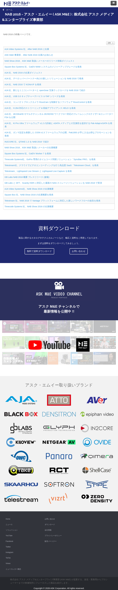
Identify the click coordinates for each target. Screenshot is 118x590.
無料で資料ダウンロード (39, 251)
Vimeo (8, 563)
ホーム (9, 10)
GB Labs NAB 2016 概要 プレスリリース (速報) (27, 177)
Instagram (9, 552)
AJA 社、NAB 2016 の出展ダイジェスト (23, 73)
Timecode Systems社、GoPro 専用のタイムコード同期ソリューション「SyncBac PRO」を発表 (50, 159)
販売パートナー (51, 541)
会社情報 (48, 530)
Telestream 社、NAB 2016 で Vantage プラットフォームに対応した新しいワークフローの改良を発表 (52, 201)
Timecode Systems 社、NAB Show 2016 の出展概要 (29, 206)
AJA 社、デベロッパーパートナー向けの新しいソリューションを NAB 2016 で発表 (44, 78)
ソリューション (12, 530)
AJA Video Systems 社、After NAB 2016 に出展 (27, 49)
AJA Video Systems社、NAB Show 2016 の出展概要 (29, 189)
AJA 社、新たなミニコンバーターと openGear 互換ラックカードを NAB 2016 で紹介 (45, 90)
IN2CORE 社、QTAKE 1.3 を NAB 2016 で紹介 (27, 142)
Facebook (9, 541)
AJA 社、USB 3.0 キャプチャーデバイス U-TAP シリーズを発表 (35, 96)
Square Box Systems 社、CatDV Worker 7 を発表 (28, 153)
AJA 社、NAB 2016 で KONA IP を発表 (23, 84)
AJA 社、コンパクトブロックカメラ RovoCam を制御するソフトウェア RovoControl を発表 (48, 102)
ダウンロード (50, 525)
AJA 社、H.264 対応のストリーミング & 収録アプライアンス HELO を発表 (40, 108)
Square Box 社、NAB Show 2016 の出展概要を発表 (29, 195)
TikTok (8, 558)
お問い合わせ (78, 251)
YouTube (9, 536)
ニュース (9, 525)
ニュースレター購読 (13, 569)
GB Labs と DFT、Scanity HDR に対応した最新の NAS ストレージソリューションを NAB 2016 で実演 (53, 183)
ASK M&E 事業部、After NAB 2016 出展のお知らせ (29, 55)
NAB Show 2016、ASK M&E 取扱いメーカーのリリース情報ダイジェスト (39, 61)
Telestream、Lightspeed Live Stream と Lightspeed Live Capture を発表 (38, 171)
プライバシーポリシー (53, 536)
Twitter (8, 547)
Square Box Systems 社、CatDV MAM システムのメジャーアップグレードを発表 (43, 67)
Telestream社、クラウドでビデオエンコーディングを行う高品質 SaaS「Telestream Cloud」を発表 (52, 165)
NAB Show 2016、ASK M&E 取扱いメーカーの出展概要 (31, 147)
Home (8, 519)
